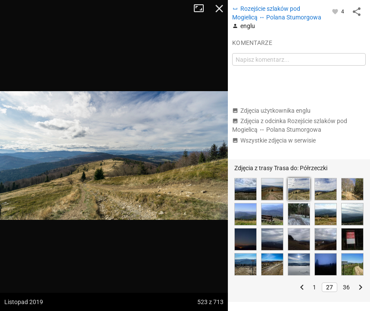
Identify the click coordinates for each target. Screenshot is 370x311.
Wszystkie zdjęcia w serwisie (274, 140)
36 (346, 287)
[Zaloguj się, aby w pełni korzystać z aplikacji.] (335, 11)
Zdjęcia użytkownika (271, 110)
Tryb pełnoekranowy (202, 8)
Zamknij (219, 8)
